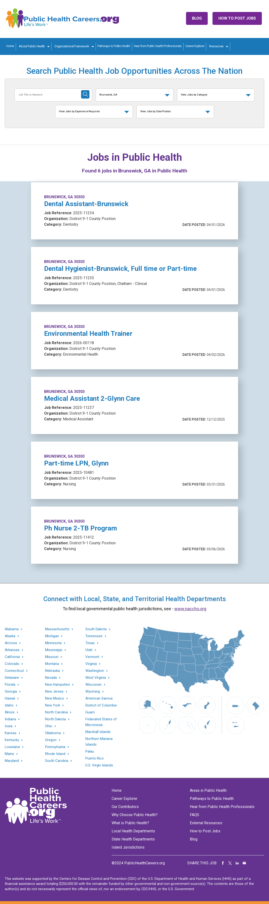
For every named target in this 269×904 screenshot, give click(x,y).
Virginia (91, 664)
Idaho (9, 705)
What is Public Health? (130, 823)
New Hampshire (57, 685)
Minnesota (53, 643)
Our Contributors (125, 806)
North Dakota (55, 719)
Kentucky (12, 740)
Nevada (51, 678)
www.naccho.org (190, 608)
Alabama (12, 629)
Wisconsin (93, 685)
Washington (94, 671)
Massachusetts (57, 629)
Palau (89, 751)
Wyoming (92, 692)
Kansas (10, 733)
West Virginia (95, 678)
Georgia (11, 692)
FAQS (194, 815)
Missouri (51, 657)
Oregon (51, 740)
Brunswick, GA (108, 94)
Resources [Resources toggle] (216, 46)
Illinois (10, 712)
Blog (197, 18)
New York (52, 705)
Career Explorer (194, 46)
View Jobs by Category (194, 94)
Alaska (10, 636)
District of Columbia (101, 705)
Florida (10, 685)
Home (10, 46)
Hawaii (10, 698)
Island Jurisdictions (128, 847)
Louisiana (12, 747)
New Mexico (54, 698)
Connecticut (14, 671)
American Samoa (99, 698)
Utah (89, 650)
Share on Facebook (223, 863)
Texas (90, 643)
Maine (9, 754)
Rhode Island (55, 754)
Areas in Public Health (208, 790)
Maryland (12, 761)
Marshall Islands (98, 732)
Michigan (52, 636)
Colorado (12, 664)
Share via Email (244, 863)
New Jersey (54, 692)
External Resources (206, 823)
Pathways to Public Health (114, 46)
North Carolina (56, 712)
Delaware (12, 678)
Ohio (48, 726)
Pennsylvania (55, 747)
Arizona (11, 643)
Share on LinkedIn (237, 863)
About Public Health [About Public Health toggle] (32, 46)
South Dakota (96, 629)
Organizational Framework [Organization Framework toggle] (71, 46)
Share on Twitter (230, 863)
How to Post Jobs (237, 18)
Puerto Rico (94, 758)
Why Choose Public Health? (135, 815)
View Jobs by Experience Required (79, 111)
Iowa (8, 726)
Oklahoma (53, 733)
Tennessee (94, 636)
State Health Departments (133, 839)
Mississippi (53, 650)
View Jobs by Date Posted (155, 111)
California (12, 657)
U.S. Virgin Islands (99, 765)
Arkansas (12, 650)
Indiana (10, 719)
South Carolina (56, 761)
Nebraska (52, 671)
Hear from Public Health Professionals (158, 46)
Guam (90, 712)
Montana (52, 664)
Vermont (92, 657)
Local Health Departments (133, 831)
